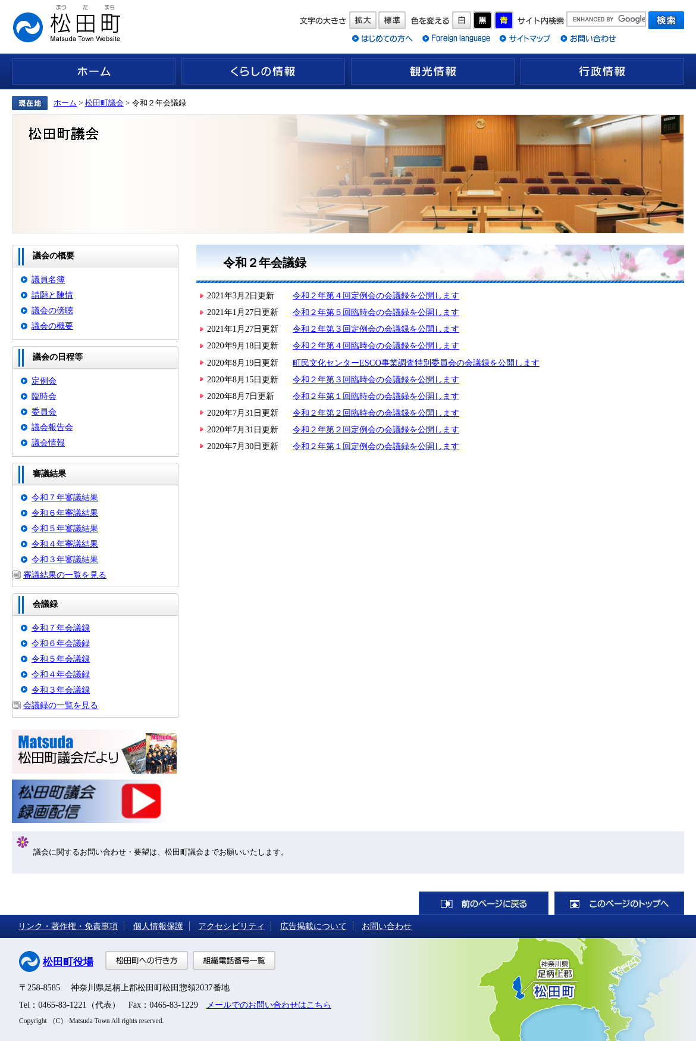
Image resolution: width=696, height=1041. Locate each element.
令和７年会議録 (61, 627)
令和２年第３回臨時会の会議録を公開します (376, 379)
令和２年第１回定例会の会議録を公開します (376, 446)
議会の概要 (52, 326)
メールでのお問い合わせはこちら (268, 1004)
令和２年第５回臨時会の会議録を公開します (376, 312)
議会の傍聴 (52, 310)
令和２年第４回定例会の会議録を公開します (376, 295)
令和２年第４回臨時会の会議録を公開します (376, 345)
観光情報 (433, 71)
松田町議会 (104, 102)
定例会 (44, 380)
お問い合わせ (387, 926)
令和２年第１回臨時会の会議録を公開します (376, 396)
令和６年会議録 (61, 643)
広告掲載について (313, 926)
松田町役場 (68, 962)
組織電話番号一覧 (234, 960)
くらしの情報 (263, 71)
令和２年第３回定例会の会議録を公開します (376, 329)
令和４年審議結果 (65, 543)
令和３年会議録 (61, 689)
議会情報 (48, 442)
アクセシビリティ (231, 926)
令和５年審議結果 (65, 528)
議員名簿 (48, 279)
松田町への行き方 (146, 960)
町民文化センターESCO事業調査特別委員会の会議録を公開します (416, 362)
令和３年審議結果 (65, 559)
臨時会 (44, 396)
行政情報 (602, 71)
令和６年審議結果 (65, 513)
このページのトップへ (619, 903)
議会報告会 (52, 427)
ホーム (93, 71)
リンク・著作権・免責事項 (68, 926)
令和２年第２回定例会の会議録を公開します (376, 429)
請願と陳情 (52, 295)
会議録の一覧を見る (60, 705)
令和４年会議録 (61, 674)
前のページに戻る (483, 903)
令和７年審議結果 (65, 497)
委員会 (44, 411)
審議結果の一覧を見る (64, 574)
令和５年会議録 (61, 658)
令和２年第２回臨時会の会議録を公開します (376, 412)
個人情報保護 (158, 926)
